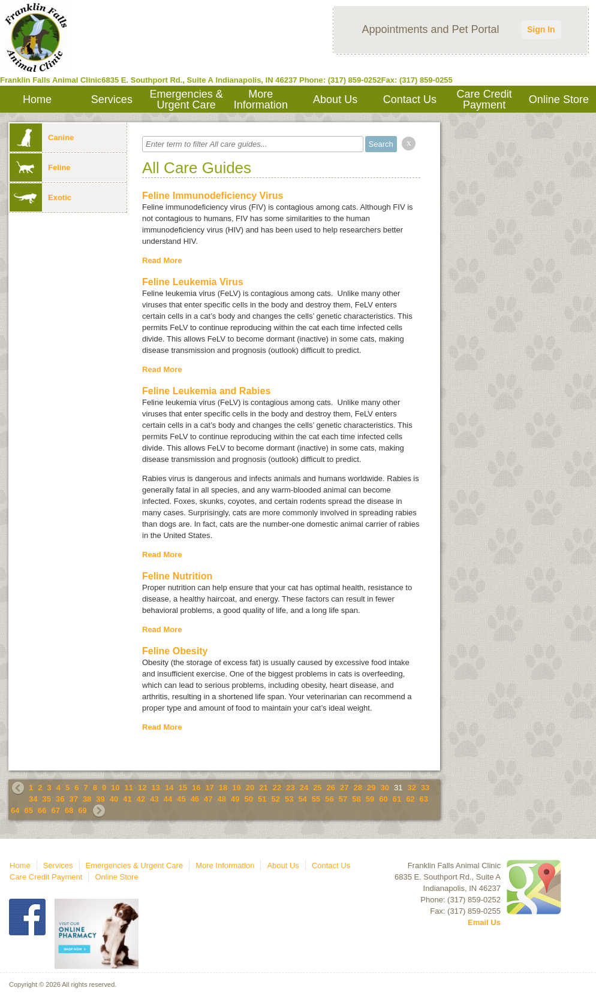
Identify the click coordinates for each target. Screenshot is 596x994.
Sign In (541, 29)
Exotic (40, 197)
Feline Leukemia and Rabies (206, 391)
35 (46, 798)
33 (425, 787)
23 (290, 787)
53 (289, 798)
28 (358, 787)
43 (154, 798)
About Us (335, 99)
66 (42, 810)
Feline (40, 167)
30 (384, 787)
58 (356, 798)
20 (250, 787)
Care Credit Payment (484, 99)
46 (195, 798)
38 (87, 798)
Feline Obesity (174, 651)
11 (129, 787)
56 (329, 798)
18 (223, 787)
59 (370, 798)
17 (209, 787)
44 (168, 798)
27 (344, 787)
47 (208, 798)
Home (37, 99)
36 (60, 798)
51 (262, 798)
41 (127, 798)
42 (141, 798)
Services (112, 99)
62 (410, 798)
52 (275, 798)
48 (222, 798)
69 (82, 810)
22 (277, 787)
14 (169, 787)
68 (69, 810)
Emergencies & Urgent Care (186, 99)
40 (114, 798)
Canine (42, 137)
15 (182, 787)
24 (304, 787)
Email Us (484, 922)
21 (263, 787)
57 (343, 798)
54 (302, 798)
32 (411, 787)
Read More (162, 260)
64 (15, 810)
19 (236, 787)
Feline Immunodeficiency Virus (212, 196)
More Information (261, 99)
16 (196, 787)
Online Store (559, 99)
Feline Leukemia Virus (192, 282)
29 (371, 787)
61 (397, 798)
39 (100, 798)
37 (73, 798)
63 (424, 798)
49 (235, 798)
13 (156, 787)
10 (115, 787)
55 (316, 798)
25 (317, 787)
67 (55, 810)
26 (331, 787)
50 (249, 798)
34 (33, 798)
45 (181, 798)
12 (142, 787)
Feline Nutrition (177, 576)
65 (28, 810)
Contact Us (410, 99)
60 (383, 798)
